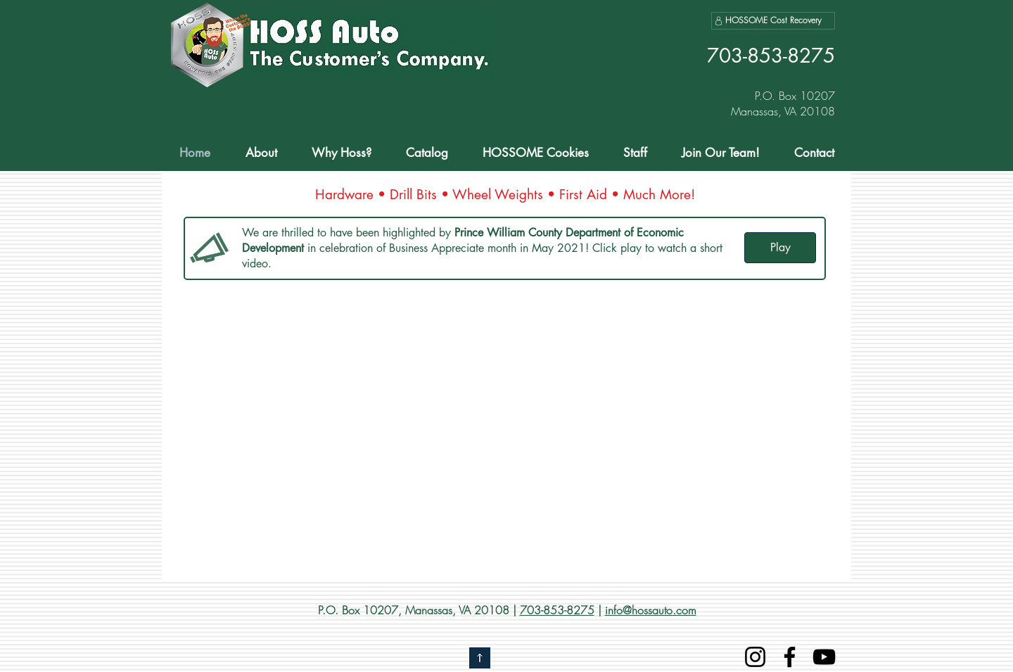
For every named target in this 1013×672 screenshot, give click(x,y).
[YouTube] (824, 657)
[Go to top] (479, 657)
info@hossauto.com (650, 610)
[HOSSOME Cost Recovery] (773, 21)
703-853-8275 (557, 610)
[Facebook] (789, 657)
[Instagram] (755, 657)
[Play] (780, 247)
